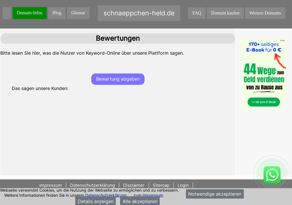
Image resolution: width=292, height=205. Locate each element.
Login (183, 185)
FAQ (196, 13)
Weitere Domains (265, 13)
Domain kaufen (225, 13)
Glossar (78, 12)
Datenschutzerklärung (106, 194)
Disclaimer (134, 185)
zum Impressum (148, 194)
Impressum (51, 185)
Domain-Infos (29, 12)
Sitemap (161, 185)
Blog (56, 12)
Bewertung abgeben (118, 79)
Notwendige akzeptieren (214, 194)
